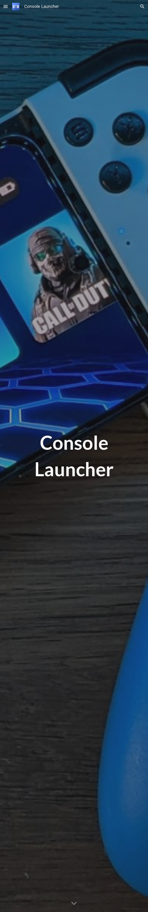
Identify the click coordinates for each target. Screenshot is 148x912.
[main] (74, 456)
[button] (5, 6)
